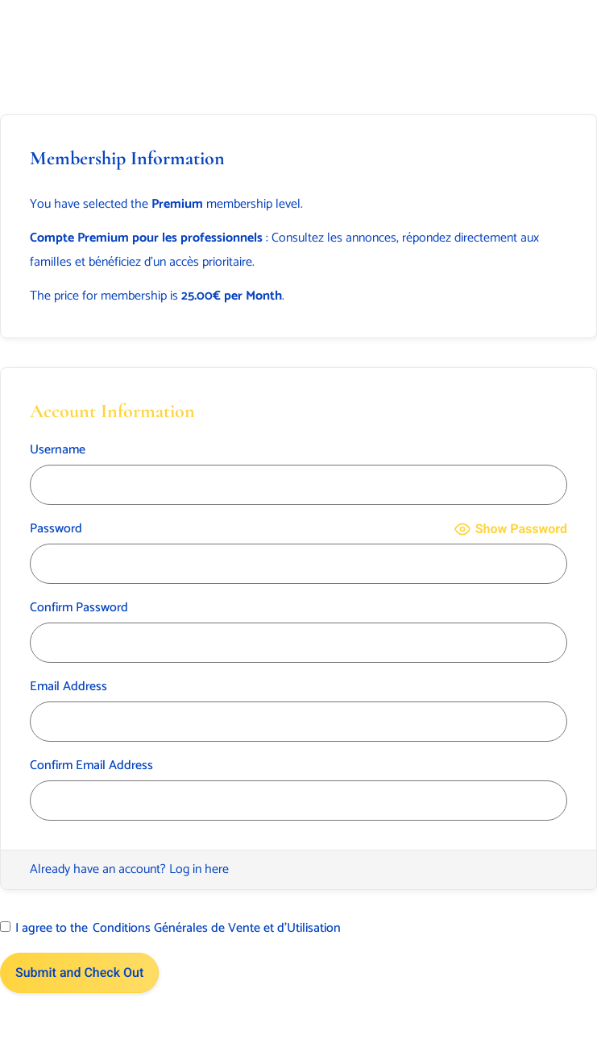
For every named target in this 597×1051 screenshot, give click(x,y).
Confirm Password (79, 608)
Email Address (68, 687)
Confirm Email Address (91, 766)
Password (56, 529)
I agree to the (170, 928)
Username (57, 450)
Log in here (199, 869)
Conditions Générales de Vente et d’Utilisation (217, 928)
